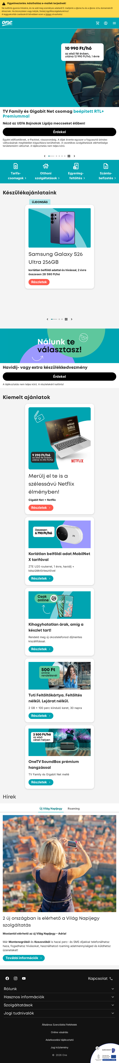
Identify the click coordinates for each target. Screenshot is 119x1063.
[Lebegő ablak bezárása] (97, 1048)
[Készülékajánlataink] (59, 257)
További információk (24, 958)
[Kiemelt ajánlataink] (59, 90)
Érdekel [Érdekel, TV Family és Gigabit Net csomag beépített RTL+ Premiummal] (59, 132)
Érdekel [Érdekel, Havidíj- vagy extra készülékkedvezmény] (59, 376)
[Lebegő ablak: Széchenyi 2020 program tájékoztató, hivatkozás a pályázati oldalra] (104, 1053)
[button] (105, 23)
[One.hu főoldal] (7, 23)
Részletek (39, 282)
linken (48, 14)
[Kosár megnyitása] (97, 23)
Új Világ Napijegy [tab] (51, 808)
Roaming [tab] (74, 808)
